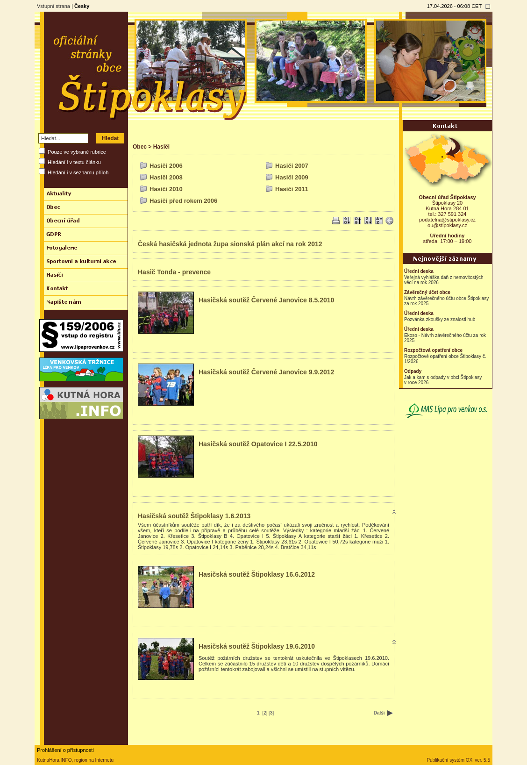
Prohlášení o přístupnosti (65, 750)
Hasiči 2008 (166, 177)
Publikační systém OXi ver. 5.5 (458, 760)
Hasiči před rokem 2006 (183, 200)
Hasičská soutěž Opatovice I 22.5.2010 (258, 444)
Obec (140, 146)
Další (383, 712)
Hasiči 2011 (291, 189)
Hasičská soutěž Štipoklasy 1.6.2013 (194, 516)
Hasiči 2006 (166, 165)
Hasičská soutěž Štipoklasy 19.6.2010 (257, 646)
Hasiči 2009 (291, 177)
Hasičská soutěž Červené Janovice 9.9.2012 (266, 372)
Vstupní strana (53, 6)
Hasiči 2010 (166, 189)
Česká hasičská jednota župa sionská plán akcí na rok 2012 (230, 244)
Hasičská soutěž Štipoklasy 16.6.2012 (257, 574)
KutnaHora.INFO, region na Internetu (75, 760)
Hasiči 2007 (291, 165)
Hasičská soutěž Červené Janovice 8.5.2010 (266, 300)
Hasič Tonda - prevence (174, 272)
